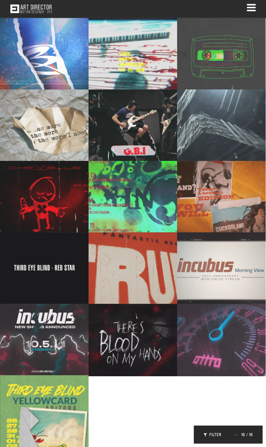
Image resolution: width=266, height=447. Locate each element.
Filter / (228, 434)
